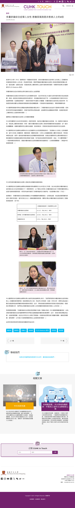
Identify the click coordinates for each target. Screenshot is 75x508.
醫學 (7, 13)
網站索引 (43, 499)
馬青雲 (61, 330)
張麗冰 (24, 330)
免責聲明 (32, 499)
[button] (48, 1)
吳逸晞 (31, 330)
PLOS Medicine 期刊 (42, 330)
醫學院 (16, 330)
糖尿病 (9, 330)
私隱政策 (37, 499)
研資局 (54, 330)
